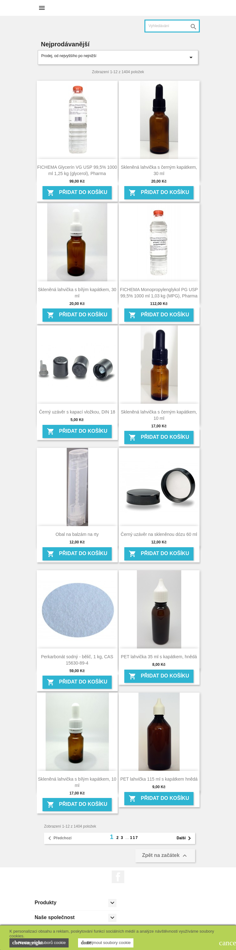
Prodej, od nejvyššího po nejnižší (118, 57)
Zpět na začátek (165, 855)
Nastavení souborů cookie (39, 943)
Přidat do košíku (77, 192)
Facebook (118, 877)
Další (185, 838)
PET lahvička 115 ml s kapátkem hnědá (159, 779)
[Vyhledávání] (172, 26)
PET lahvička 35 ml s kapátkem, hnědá (159, 656)
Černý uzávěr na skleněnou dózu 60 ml (159, 534)
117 (134, 838)
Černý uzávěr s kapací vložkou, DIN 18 (77, 411)
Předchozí (58, 838)
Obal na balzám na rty (77, 534)
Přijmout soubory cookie (106, 943)
